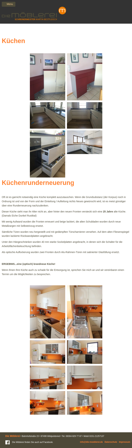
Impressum (124, 442)
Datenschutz (111, 442)
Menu (10, 4)
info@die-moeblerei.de (91, 442)
